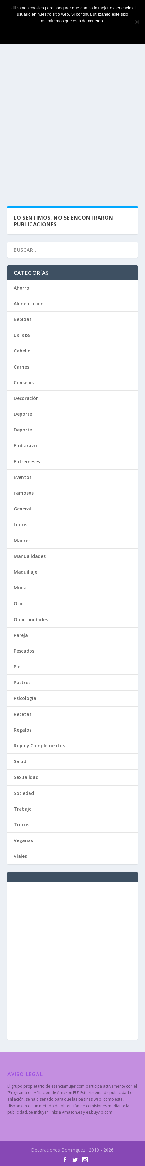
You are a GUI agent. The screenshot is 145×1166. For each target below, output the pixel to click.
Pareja (21, 635)
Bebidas (22, 319)
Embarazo (25, 445)
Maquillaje (25, 572)
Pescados (24, 651)
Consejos (24, 382)
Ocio (19, 603)
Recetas (22, 714)
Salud (20, 761)
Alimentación (29, 303)
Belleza (22, 335)
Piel (17, 667)
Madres (22, 540)
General (22, 509)
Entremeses (27, 461)
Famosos (24, 493)
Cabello (22, 351)
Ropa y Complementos (39, 746)
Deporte (23, 414)
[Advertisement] (72, 120)
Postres (22, 682)
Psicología (25, 698)
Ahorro (21, 288)
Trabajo (23, 809)
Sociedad (24, 793)
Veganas (23, 840)
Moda (20, 588)
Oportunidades (31, 619)
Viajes (20, 856)
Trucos (21, 825)
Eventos (22, 477)
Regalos (22, 730)
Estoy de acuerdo (72, 31)
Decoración (26, 398)
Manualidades (30, 556)
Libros (20, 524)
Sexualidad (26, 777)
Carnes (21, 367)
